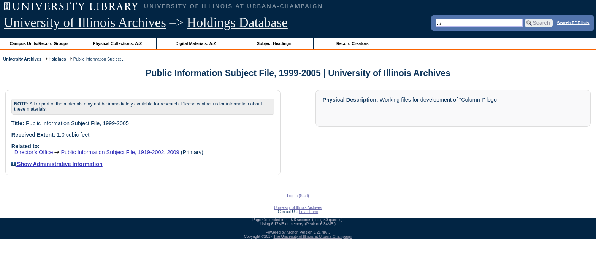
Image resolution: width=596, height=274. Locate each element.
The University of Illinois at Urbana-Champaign (313, 236)
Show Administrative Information (57, 164)
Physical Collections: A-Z (117, 43)
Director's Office (33, 152)
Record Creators (352, 43)
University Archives (22, 59)
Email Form (308, 212)
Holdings (57, 59)
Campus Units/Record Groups (39, 43)
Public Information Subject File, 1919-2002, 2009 (120, 152)
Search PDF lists (573, 22)
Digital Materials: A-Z (195, 43)
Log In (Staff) (298, 196)
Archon (293, 232)
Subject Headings (274, 43)
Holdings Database (237, 22)
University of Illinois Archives (85, 22)
